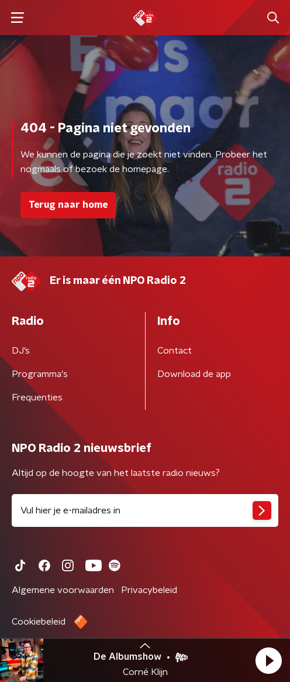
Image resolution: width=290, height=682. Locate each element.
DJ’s (21, 350)
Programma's (40, 374)
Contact (174, 350)
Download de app (194, 374)
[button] (268, 660)
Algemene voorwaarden (63, 590)
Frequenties (37, 397)
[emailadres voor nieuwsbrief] (145, 510)
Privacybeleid (149, 590)
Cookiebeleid (38, 621)
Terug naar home (68, 205)
